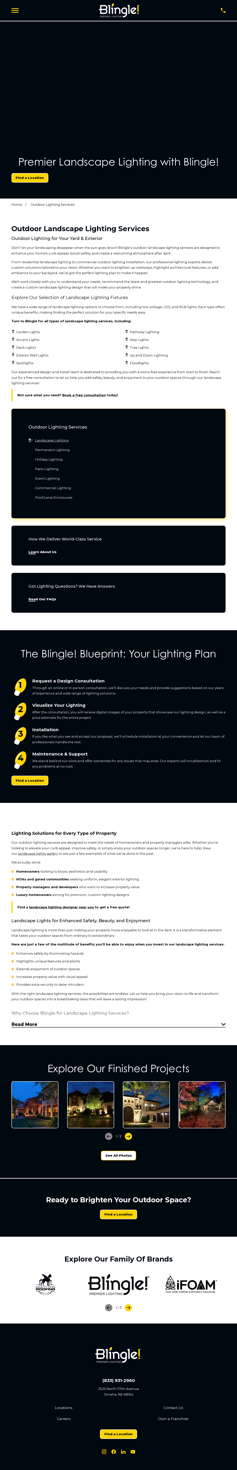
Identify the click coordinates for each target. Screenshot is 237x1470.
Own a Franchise (173, 1420)
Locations (63, 1409)
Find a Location (30, 178)
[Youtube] (133, 1453)
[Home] (119, 10)
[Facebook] (113, 1453)
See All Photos (118, 1157)
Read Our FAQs (42, 599)
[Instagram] (104, 1453)
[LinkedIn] (123, 1453)
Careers (64, 1420)
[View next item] (128, 1137)
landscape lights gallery (38, 854)
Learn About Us (42, 552)
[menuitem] (118, 440)
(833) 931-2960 (118, 1382)
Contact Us (173, 1409)
